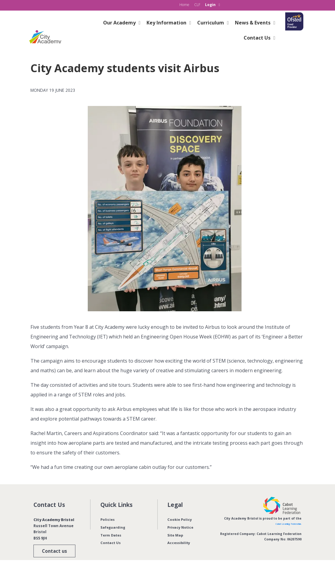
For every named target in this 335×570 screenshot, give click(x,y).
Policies (107, 519)
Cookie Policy (180, 519)
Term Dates (111, 535)
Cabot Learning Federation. (279, 523)
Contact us (51, 550)
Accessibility (179, 542)
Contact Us (111, 542)
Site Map (175, 535)
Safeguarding (113, 527)
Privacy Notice (181, 527)
